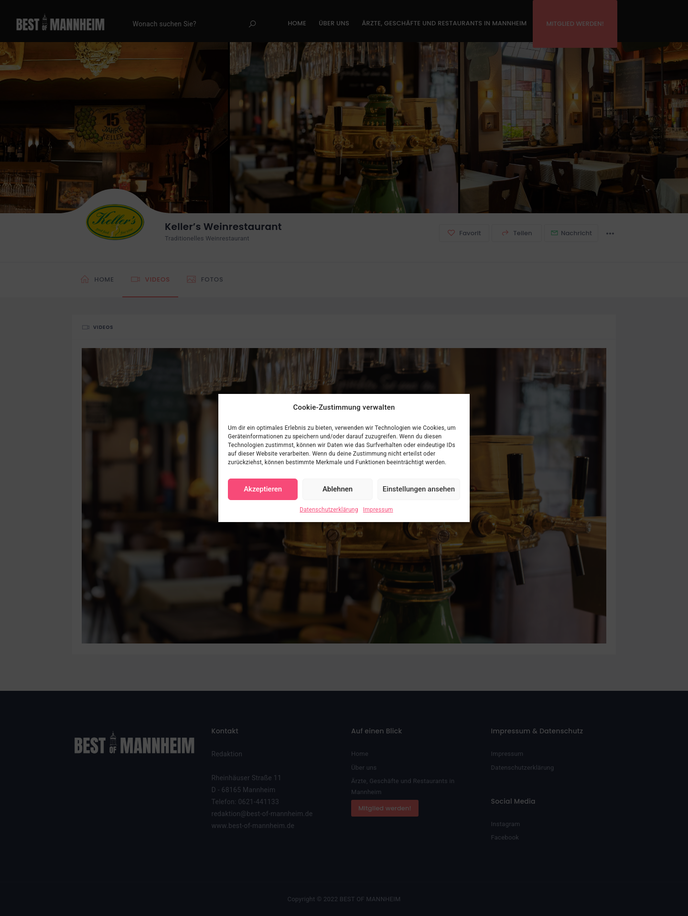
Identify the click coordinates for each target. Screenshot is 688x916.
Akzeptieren (263, 489)
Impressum (378, 509)
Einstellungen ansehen (419, 489)
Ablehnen (337, 489)
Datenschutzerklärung (329, 509)
